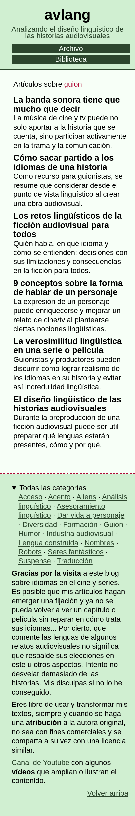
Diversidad (39, 524)
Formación (80, 524)
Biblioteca (70, 59)
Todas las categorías (52, 488)
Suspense (34, 561)
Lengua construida (48, 543)
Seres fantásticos (76, 552)
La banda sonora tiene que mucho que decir (66, 104)
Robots (30, 552)
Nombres (99, 543)
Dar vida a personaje (90, 515)
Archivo (71, 48)
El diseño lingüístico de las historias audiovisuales (67, 404)
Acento (59, 497)
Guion (113, 524)
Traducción (75, 561)
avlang (67, 14)
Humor (29, 533)
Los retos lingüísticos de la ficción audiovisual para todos (67, 225)
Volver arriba (107, 793)
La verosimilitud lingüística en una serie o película (67, 345)
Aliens (86, 497)
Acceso (30, 497)
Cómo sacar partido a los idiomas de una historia (63, 162)
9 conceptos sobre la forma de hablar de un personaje (68, 287)
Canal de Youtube (40, 762)
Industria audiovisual (79, 533)
